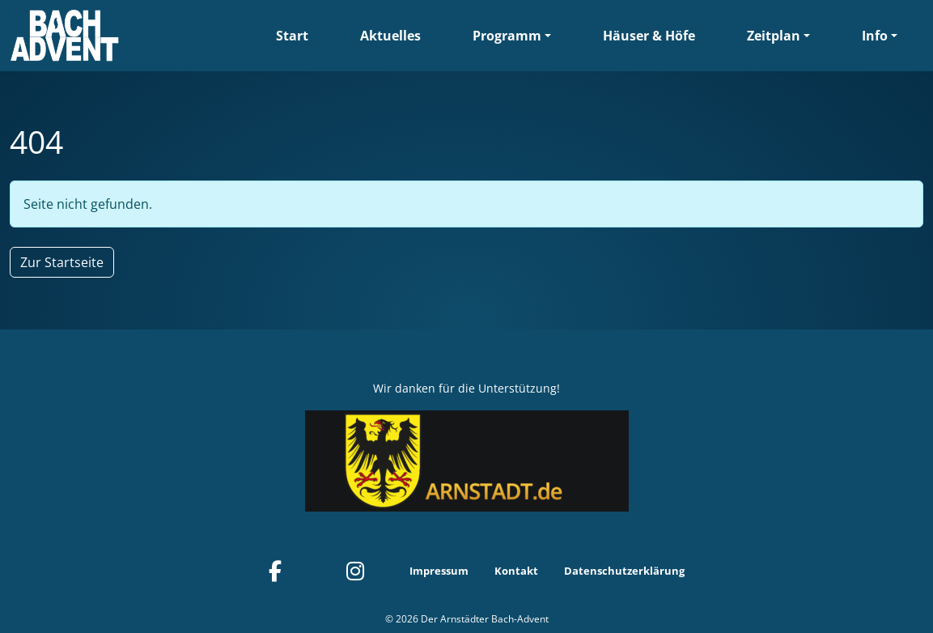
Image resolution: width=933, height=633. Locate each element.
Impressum (439, 570)
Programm (507, 36)
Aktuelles (390, 36)
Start (292, 36)
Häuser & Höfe (649, 36)
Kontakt (516, 570)
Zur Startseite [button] (62, 262)
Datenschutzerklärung (624, 570)
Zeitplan (773, 36)
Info (875, 36)
